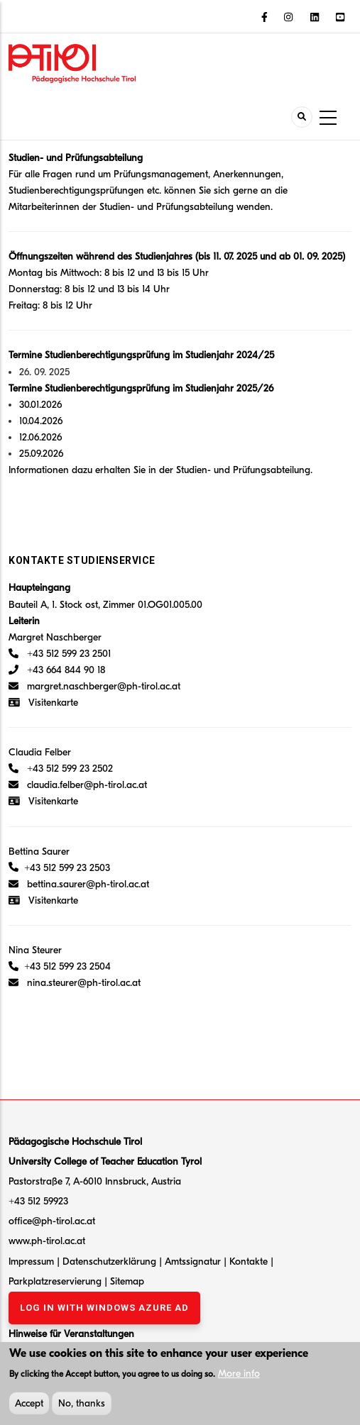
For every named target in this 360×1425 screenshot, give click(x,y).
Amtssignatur (194, 1261)
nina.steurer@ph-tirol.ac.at (84, 983)
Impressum (31, 1261)
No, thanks (81, 1406)
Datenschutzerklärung (109, 1261)
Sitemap (127, 1281)
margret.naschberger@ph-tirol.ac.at (94, 686)
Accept (29, 1406)
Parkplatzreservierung (56, 1281)
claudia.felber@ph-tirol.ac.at (78, 785)
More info (239, 1376)
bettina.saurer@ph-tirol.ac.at (79, 884)
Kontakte (250, 1261)
